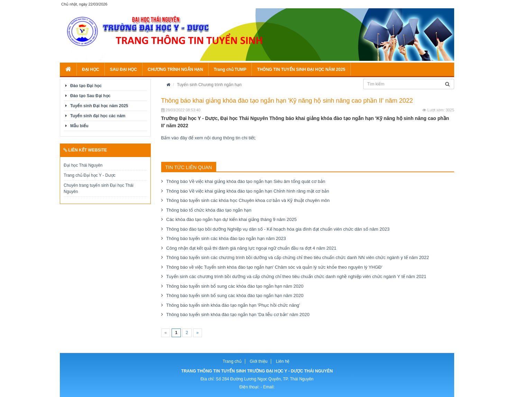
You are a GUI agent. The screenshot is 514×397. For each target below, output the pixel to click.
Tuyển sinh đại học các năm (97, 115)
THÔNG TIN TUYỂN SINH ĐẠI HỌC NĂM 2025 (301, 69)
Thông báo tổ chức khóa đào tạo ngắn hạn (208, 210)
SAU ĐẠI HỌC (123, 69)
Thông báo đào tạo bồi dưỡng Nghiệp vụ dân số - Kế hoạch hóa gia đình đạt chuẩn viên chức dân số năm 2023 (278, 229)
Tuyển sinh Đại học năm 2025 (99, 105)
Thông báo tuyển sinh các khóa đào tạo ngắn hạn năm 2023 (226, 238)
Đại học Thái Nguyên (83, 165)
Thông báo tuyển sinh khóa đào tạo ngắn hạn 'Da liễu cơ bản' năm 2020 (238, 314)
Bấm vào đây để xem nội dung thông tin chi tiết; (208, 137)
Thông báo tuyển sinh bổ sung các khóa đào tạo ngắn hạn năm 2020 (235, 286)
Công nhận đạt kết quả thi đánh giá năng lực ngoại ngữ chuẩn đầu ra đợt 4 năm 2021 (251, 248)
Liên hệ (283, 361)
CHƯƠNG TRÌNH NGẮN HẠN (175, 69)
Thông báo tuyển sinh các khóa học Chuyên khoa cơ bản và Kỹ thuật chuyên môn (248, 200)
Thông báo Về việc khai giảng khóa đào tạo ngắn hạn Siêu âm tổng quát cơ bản (245, 181)
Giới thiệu (258, 361)
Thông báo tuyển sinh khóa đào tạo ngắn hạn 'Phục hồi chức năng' (233, 305)
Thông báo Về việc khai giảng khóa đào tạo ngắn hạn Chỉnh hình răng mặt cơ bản (247, 191)
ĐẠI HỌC (90, 69)
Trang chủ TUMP (230, 69)
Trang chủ (232, 361)
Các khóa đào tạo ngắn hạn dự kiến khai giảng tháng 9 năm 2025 (231, 219)
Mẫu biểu (79, 125)
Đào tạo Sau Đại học (90, 95)
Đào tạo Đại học (86, 85)
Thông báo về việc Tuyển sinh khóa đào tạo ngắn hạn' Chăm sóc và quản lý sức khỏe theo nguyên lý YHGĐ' (274, 267)
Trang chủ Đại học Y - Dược (90, 175)
